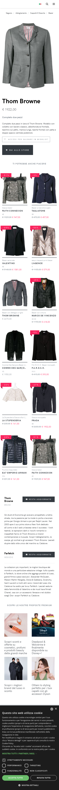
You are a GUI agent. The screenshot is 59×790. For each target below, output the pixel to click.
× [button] (56, 709)
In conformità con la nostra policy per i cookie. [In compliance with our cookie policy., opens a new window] (35, 749)
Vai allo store (17, 150)
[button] (29, 753)
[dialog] (29, 747)
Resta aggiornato (38, 499)
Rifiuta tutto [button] (43, 778)
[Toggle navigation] (54, 4)
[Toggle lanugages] (40, 4)
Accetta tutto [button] (15, 778)
